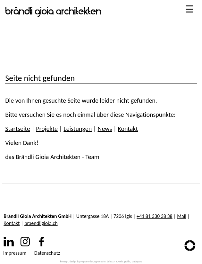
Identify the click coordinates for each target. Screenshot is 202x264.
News (104, 128)
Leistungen (77, 128)
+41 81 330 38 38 (155, 216)
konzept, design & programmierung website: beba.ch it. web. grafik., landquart (101, 261)
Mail (181, 216)
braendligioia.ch (41, 223)
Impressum (14, 253)
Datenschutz (47, 253)
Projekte (47, 128)
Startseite (17, 128)
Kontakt (128, 128)
